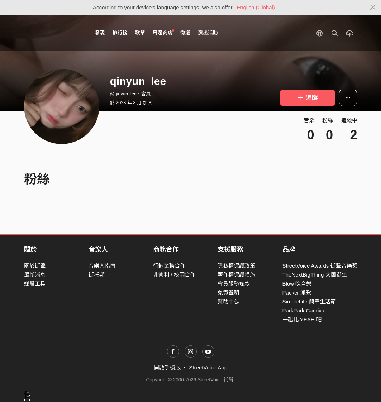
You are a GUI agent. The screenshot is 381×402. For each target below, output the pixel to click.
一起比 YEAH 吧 (302, 319)
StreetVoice (53, 33)
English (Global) (256, 7)
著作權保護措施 (236, 275)
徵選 (185, 32)
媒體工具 (35, 284)
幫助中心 (228, 301)
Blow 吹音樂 (297, 284)
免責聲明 (228, 292)
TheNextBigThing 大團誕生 (314, 275)
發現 (100, 32)
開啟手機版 (167, 367)
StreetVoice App (208, 367)
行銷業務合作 (169, 266)
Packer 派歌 (296, 292)
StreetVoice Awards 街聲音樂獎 (319, 266)
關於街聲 (35, 266)
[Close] (373, 7)
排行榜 (120, 32)
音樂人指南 (102, 266)
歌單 (140, 32)
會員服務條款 (234, 284)
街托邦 (97, 275)
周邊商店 (164, 32)
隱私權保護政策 (236, 266)
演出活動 (208, 32)
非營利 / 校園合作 (174, 275)
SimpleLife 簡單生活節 (309, 301)
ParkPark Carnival (304, 310)
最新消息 (35, 275)
